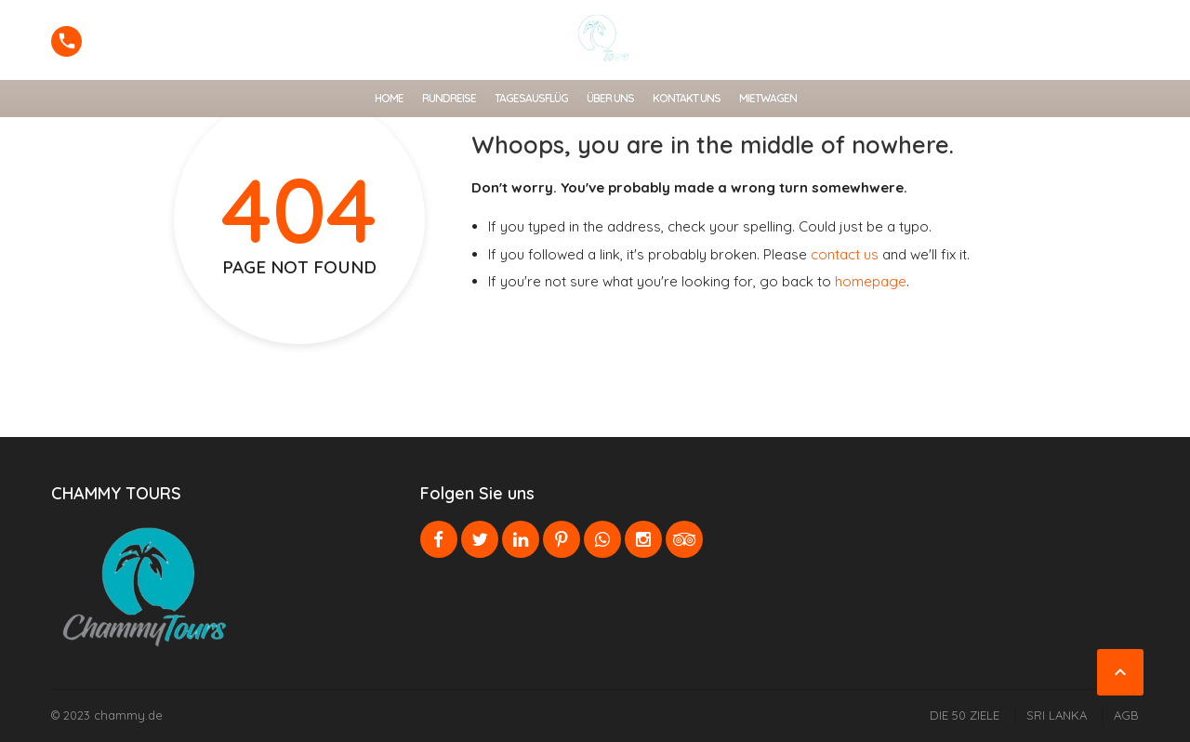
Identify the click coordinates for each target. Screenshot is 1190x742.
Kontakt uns (687, 98)
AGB (1126, 715)
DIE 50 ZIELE (964, 715)
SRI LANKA (1056, 715)
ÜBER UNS (610, 98)
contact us (845, 254)
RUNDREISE (449, 98)
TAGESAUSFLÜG (531, 98)
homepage (870, 281)
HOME (389, 98)
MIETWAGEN (768, 98)
